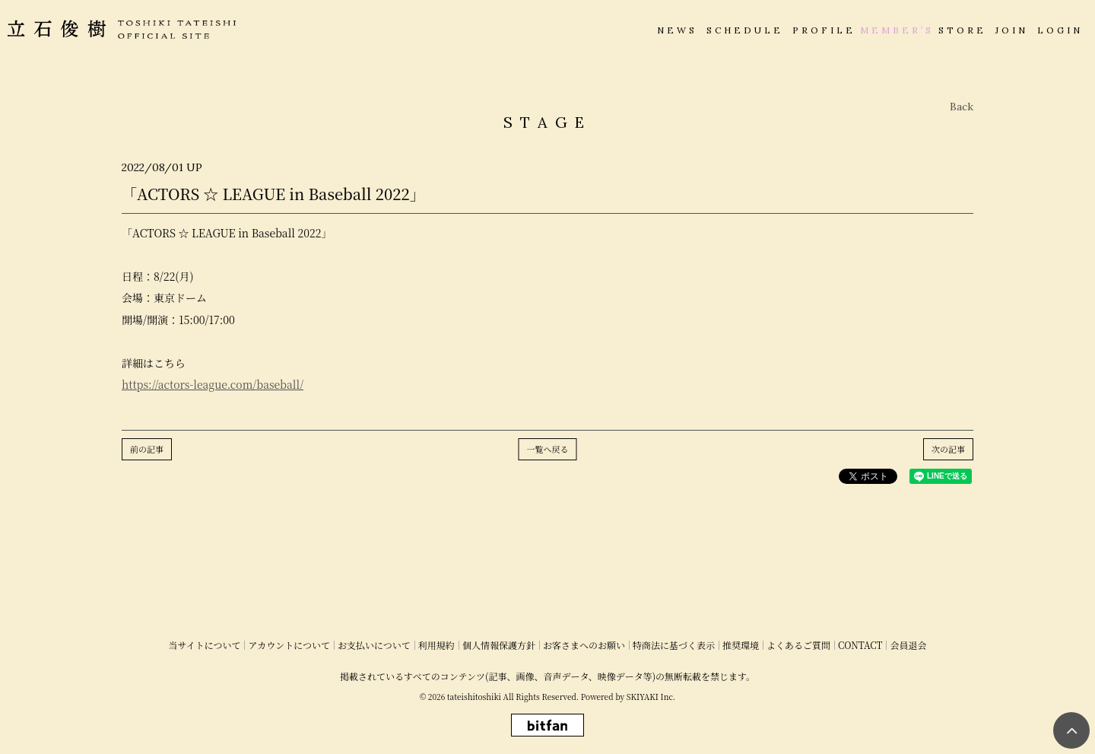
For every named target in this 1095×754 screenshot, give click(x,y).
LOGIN (1060, 30)
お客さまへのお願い (584, 644)
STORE (962, 30)
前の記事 (146, 449)
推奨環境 (740, 644)
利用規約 (436, 644)
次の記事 (948, 449)
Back (961, 106)
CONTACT (860, 644)
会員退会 (908, 644)
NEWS (677, 30)
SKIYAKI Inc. (651, 696)
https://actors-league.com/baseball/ (212, 384)
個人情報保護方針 (498, 644)
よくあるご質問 (798, 644)
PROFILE (823, 30)
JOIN (1011, 30)
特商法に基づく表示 (674, 644)
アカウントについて (289, 644)
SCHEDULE (744, 30)
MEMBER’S (897, 30)
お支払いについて (374, 644)
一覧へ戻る (548, 449)
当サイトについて (205, 644)
